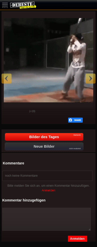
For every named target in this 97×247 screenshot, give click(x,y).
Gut (9, 112)
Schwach (22, 112)
